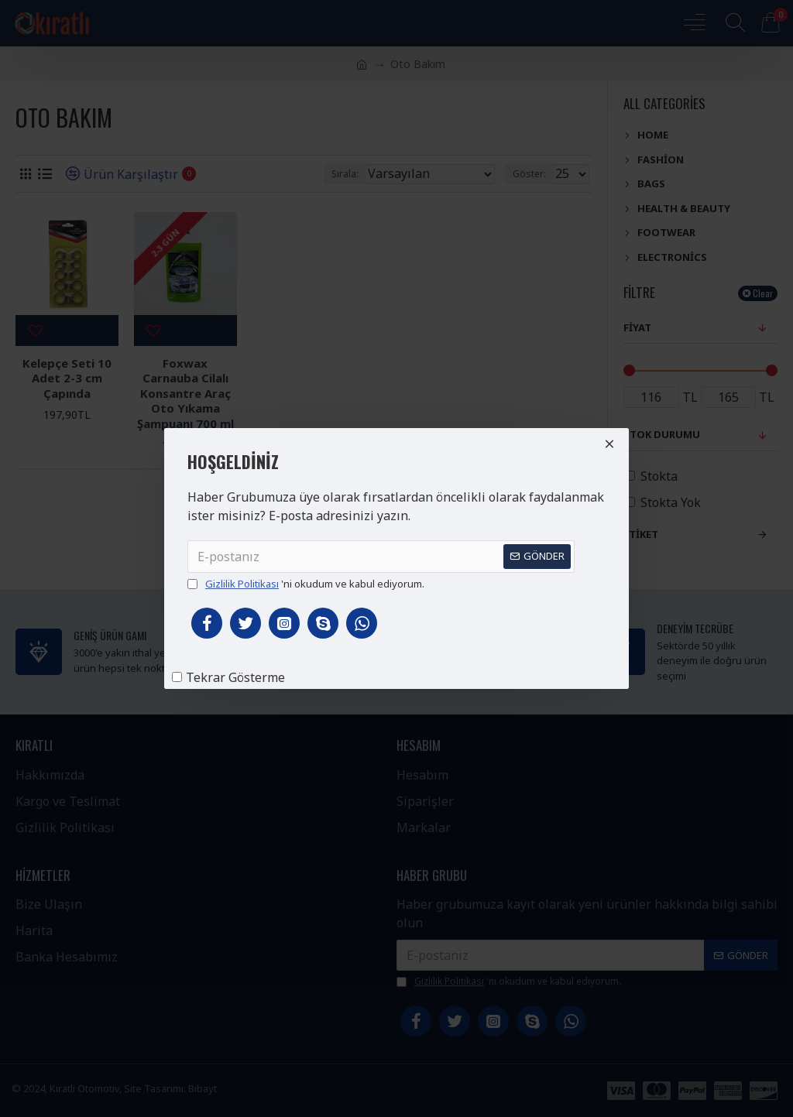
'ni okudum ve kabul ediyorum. (305, 584)
